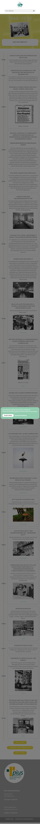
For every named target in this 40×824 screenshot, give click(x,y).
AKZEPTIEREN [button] (8, 415)
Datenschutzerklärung (21, 415)
